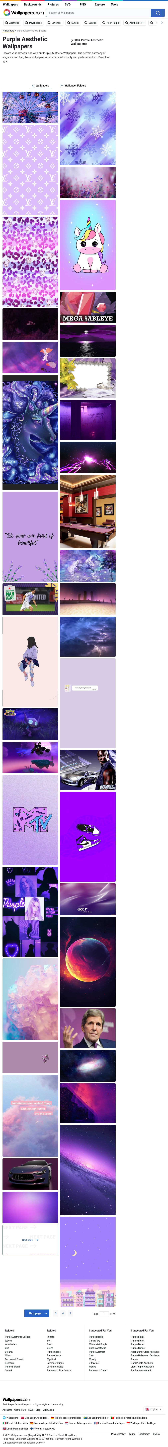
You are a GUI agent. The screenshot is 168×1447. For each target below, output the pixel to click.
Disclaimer (144, 1434)
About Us (7, 1409)
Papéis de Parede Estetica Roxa (131, 1417)
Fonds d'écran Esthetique (111, 1423)
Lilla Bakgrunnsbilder (17, 1428)
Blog (38, 1409)
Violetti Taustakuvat (44, 1428)
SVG (68, 4)
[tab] (40, 86)
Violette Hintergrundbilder (68, 1417)
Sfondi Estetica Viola (17, 1423)
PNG (83, 4)
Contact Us (20, 1409)
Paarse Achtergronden (80, 1423)
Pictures (53, 4)
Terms (132, 1434)
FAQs (31, 1409)
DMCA (156, 1434)
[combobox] (98, 13)
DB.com (49, 1409)
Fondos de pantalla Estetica (48, 1423)
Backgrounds (33, 4)
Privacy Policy (118, 1434)
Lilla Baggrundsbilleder (36, 1417)
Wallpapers (10, 4)
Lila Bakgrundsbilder (97, 1417)
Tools (114, 4)
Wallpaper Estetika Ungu (143, 1423)
